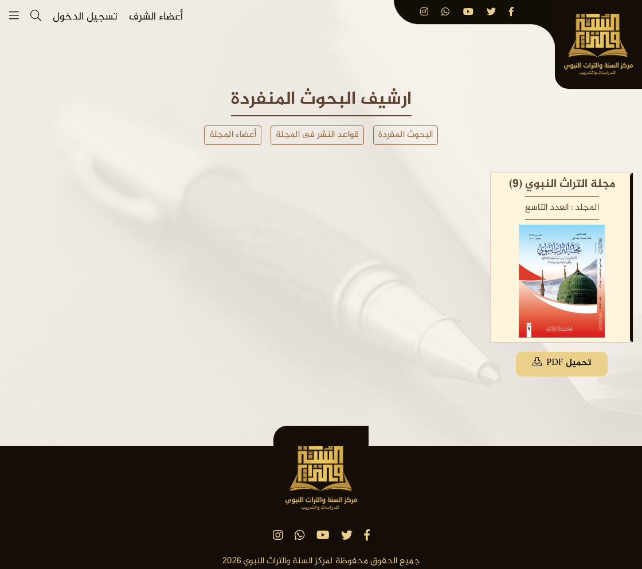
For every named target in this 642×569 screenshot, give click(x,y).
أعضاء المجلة (232, 135)
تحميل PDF (561, 363)
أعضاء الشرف (156, 17)
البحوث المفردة (405, 135)
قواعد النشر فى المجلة (317, 135)
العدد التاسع (547, 207)
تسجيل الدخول (85, 17)
